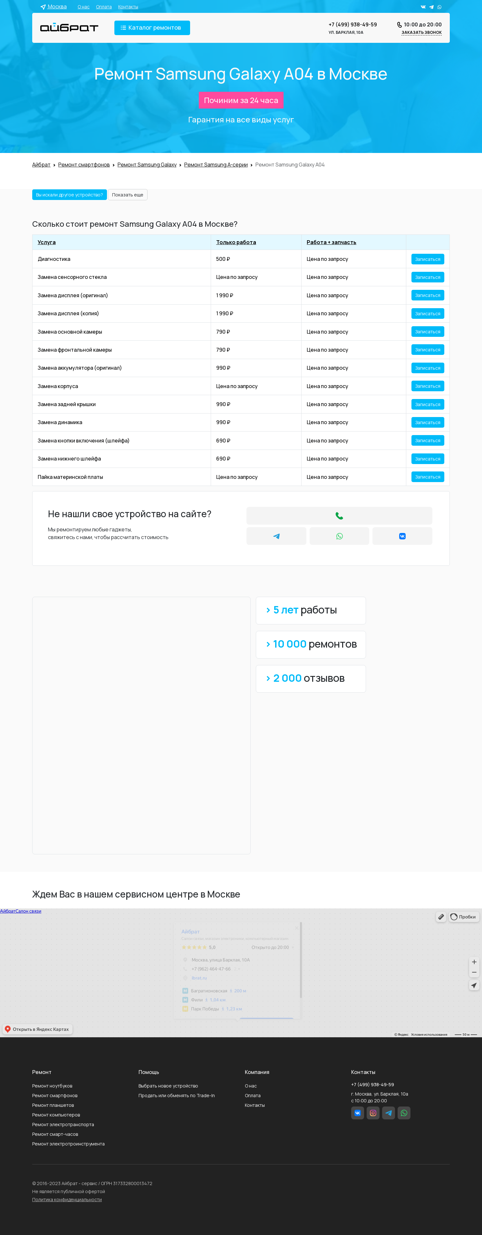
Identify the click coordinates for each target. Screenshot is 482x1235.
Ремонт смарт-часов (55, 1134)
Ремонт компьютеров (56, 1115)
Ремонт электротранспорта (63, 1124)
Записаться (427, 259)
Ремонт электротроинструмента (68, 1144)
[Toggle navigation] (152, 28)
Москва (53, 6)
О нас (84, 7)
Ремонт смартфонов (54, 1095)
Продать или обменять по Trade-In (177, 1095)
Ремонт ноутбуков (52, 1086)
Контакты (128, 7)
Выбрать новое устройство (168, 1086)
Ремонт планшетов (53, 1105)
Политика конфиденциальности (67, 1199)
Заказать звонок (421, 32)
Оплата (104, 7)
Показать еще (127, 195)
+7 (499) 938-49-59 (353, 24)
